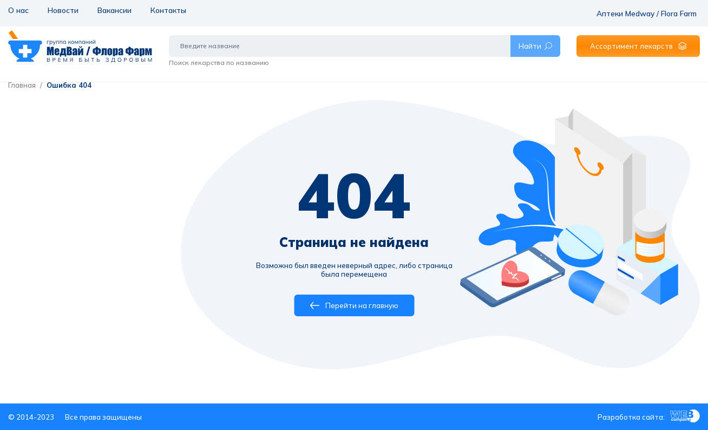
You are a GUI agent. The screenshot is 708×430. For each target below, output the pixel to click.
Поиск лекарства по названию (219, 55)
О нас (18, 9)
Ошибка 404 (69, 85)
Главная (22, 85)
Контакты (166, 9)
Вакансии (113, 9)
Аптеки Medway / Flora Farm (651, 9)
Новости (62, 9)
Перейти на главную (354, 305)
